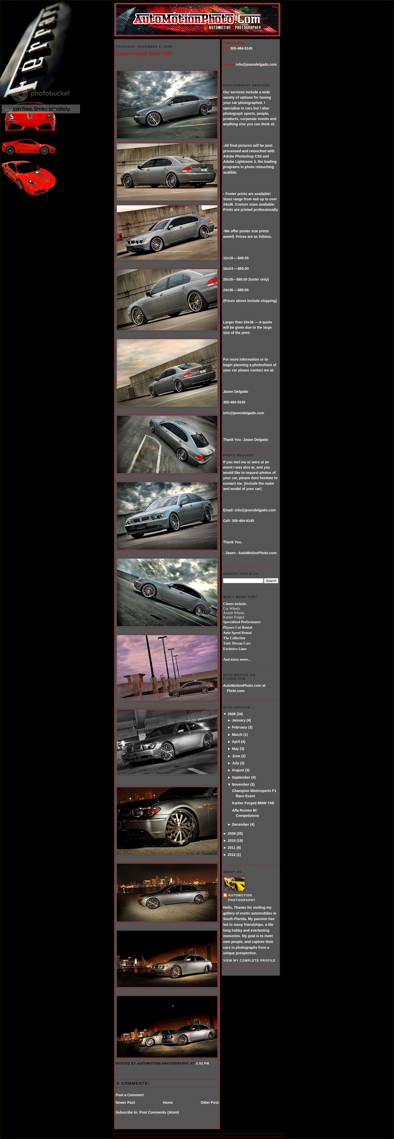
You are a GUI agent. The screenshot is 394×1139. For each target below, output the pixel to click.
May (235, 749)
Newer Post (125, 1102)
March (237, 735)
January (238, 720)
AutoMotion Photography (242, 898)
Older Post (210, 1102)
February (239, 727)
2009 (232, 833)
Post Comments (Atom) (159, 1112)
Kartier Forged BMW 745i (144, 53)
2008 (232, 714)
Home (168, 1102)
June (236, 756)
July (235, 763)
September (241, 777)
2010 (232, 841)
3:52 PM (202, 1063)
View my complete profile (249, 960)
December (240, 824)
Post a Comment (130, 1095)
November (240, 784)
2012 (232, 855)
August (238, 770)
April (236, 742)
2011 (232, 848)
